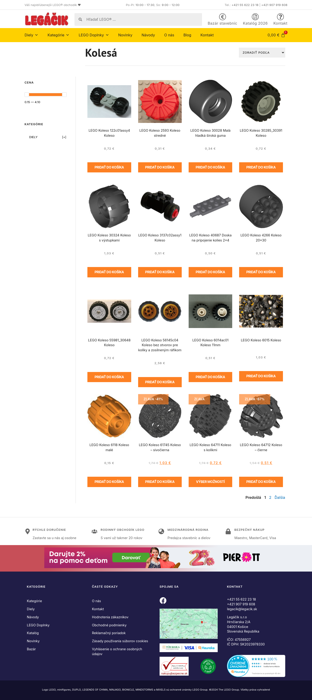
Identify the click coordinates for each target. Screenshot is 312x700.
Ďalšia (280, 497)
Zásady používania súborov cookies (120, 641)
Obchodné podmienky (109, 625)
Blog (187, 35)
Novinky (125, 35)
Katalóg (33, 633)
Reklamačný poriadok (109, 633)
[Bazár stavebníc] (222, 16)
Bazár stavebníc (222, 23)
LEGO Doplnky (94, 35)
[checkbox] (45, 137)
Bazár (31, 649)
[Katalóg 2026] (255, 16)
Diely (32, 35)
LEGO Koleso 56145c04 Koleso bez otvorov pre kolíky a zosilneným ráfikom (159, 345)
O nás (169, 35)
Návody (148, 35)
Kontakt (280, 23)
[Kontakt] (280, 16)
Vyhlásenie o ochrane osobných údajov (117, 651)
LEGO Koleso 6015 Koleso (261, 340)
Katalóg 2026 (255, 23)
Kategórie (58, 35)
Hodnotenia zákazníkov (110, 617)
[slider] (26, 94)
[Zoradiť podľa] (262, 52)
